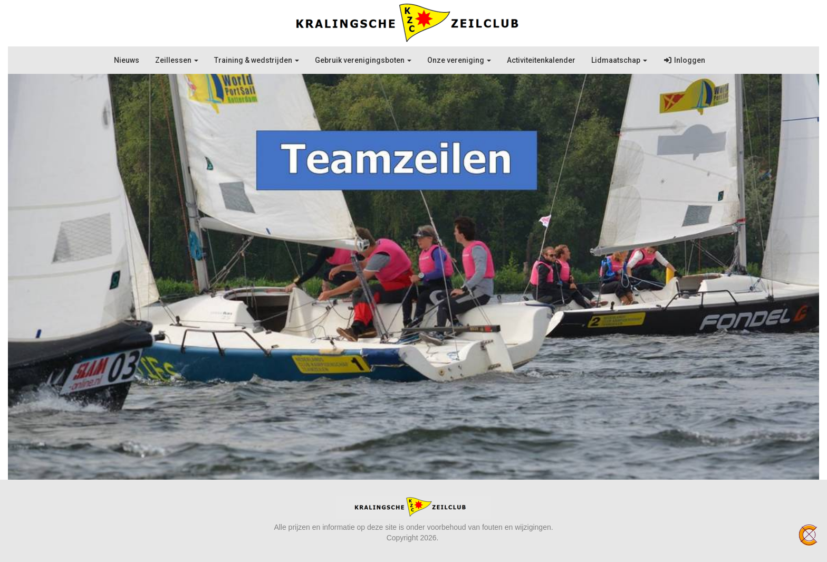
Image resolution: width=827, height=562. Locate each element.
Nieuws (126, 60)
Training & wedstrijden (256, 60)
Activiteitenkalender (541, 60)
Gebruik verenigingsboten (363, 60)
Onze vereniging (459, 60)
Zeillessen (176, 60)
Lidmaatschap (619, 60)
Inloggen (684, 60)
